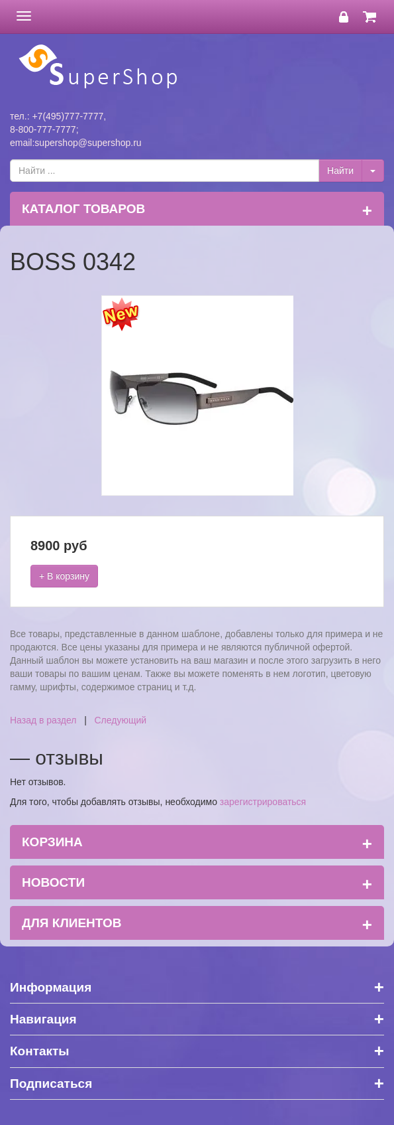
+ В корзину (64, 576)
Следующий (121, 720)
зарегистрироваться (263, 801)
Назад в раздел (43, 720)
